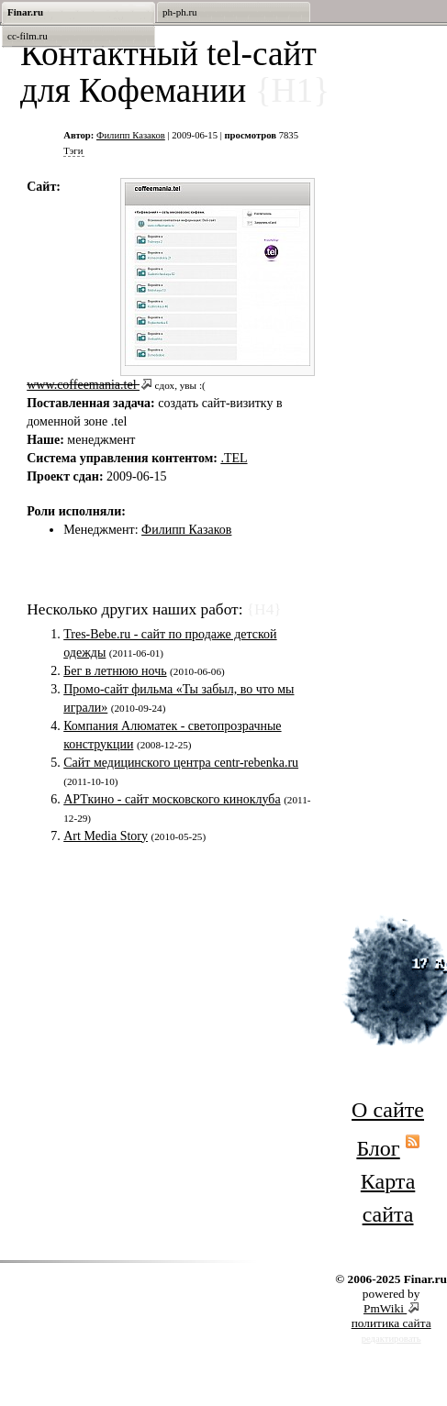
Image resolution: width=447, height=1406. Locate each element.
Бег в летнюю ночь (114, 671)
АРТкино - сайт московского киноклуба (171, 799)
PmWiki (385, 1308)
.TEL (233, 458)
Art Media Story (105, 836)
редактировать (391, 1339)
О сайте (388, 1110)
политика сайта (391, 1323)
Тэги (73, 151)
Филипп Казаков (130, 135)
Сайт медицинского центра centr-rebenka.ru (180, 762)
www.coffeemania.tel (83, 385)
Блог (377, 1148)
